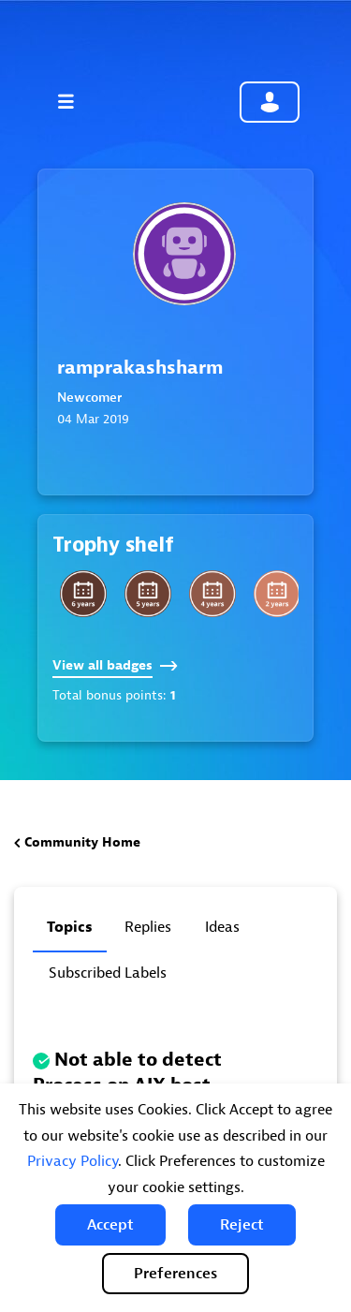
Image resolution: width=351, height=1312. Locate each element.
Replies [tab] (147, 927)
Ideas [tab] (222, 927)
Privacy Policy (72, 1161)
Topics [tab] (70, 927)
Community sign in (270, 102)
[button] (110, 1225)
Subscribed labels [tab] (108, 973)
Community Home (82, 842)
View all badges (115, 665)
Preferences (175, 1273)
